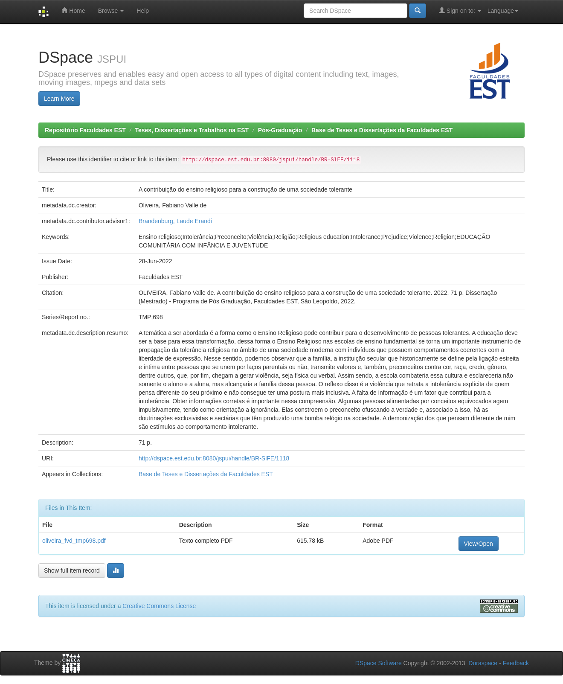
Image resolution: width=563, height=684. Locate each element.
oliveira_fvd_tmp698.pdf (74, 540)
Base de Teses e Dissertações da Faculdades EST (382, 130)
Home (73, 10)
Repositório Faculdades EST (85, 130)
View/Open (478, 543)
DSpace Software (378, 663)
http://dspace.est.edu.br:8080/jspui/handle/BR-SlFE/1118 (214, 458)
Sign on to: (460, 10)
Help (142, 10)
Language (503, 10)
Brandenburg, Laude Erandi (175, 221)
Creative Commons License (159, 606)
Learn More (59, 98)
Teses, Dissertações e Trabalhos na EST (192, 130)
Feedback (516, 663)
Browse (111, 10)
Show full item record (72, 570)
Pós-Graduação (280, 130)
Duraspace (482, 663)
